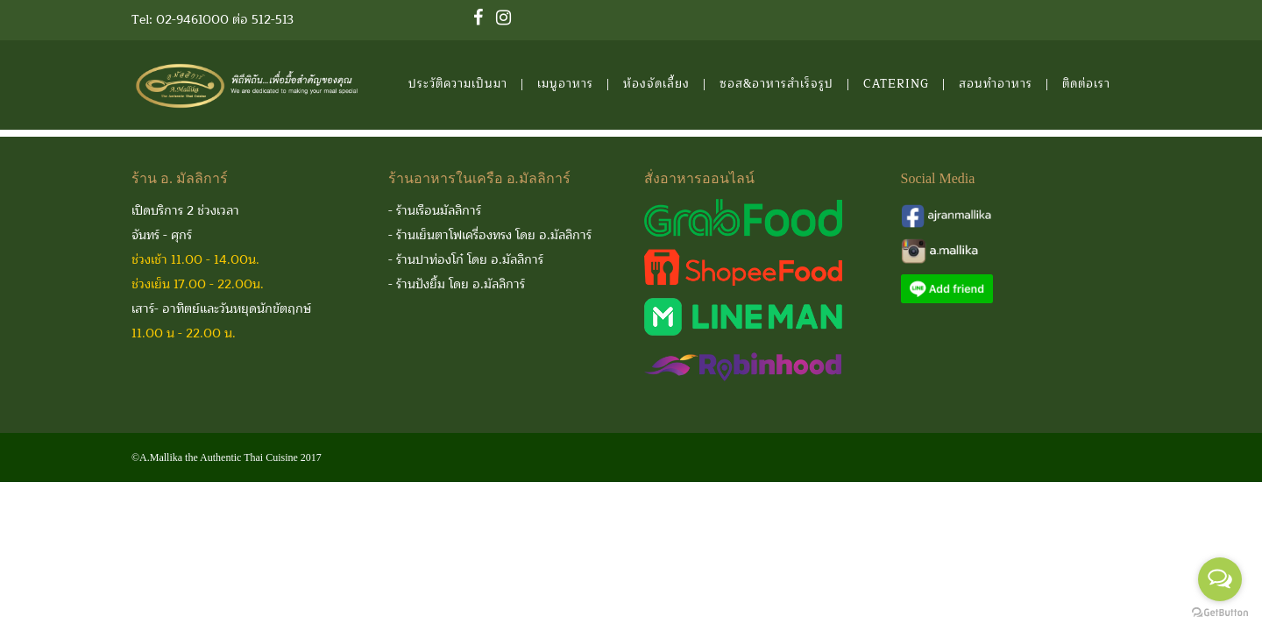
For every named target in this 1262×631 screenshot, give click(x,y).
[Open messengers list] (1220, 579)
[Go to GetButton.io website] (1220, 613)
